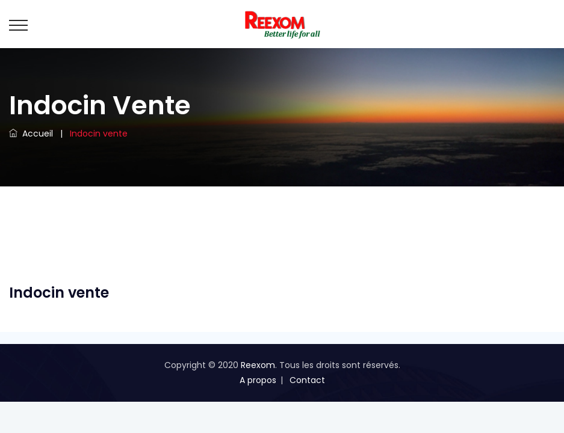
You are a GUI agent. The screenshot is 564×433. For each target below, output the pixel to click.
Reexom (258, 365)
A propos (258, 380)
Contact (307, 380)
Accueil (31, 133)
